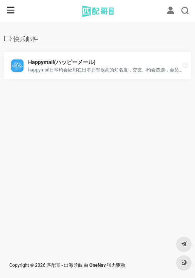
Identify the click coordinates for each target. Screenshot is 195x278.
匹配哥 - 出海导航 (64, 265)
